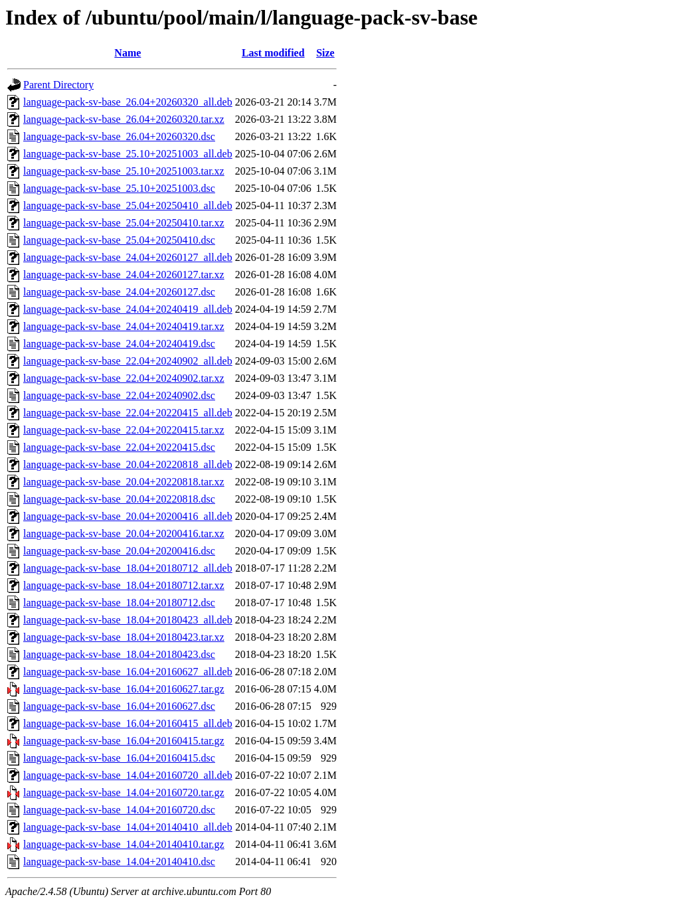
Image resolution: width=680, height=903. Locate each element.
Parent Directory (58, 84)
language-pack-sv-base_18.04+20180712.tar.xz (123, 585)
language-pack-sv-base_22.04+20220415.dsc (119, 447)
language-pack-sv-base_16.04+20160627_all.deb (127, 671)
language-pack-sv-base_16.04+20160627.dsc (119, 706)
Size (325, 52)
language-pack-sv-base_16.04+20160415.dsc (119, 758)
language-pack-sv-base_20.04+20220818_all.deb (127, 464)
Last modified (273, 52)
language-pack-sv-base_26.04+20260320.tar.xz (123, 119)
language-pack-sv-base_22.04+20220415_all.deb (127, 412)
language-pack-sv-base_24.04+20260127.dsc (119, 291)
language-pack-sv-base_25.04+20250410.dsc (119, 240)
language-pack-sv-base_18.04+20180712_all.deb (127, 568)
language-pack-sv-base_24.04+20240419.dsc (119, 343)
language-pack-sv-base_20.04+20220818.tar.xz (123, 481)
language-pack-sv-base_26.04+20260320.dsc (119, 136)
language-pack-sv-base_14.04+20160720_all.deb (127, 775)
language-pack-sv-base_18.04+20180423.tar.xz (123, 637)
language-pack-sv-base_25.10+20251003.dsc (119, 188)
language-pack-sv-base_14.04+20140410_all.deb (127, 827)
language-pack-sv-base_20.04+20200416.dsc (119, 550)
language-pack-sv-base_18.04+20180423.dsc (119, 654)
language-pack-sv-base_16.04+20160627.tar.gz (123, 689)
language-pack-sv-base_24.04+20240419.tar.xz (123, 326)
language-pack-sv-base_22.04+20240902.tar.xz (123, 378)
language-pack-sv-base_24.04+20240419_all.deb (127, 309)
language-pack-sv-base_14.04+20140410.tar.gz (123, 844)
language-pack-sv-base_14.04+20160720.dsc (119, 809)
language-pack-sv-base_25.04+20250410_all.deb (127, 205)
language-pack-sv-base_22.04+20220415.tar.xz (123, 430)
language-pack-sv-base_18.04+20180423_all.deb (127, 619)
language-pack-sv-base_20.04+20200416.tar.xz (123, 533)
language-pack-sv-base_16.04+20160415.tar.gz (123, 740)
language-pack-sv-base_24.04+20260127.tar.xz (123, 274)
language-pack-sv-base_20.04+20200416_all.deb (127, 516)
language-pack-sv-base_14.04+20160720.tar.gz (123, 792)
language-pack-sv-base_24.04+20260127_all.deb (127, 257)
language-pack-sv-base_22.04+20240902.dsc (119, 395)
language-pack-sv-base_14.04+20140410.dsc (119, 861)
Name (127, 52)
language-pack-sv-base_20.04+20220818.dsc (119, 499)
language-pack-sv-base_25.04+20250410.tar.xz (123, 222)
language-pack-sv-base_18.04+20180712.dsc (119, 602)
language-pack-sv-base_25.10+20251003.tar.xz (123, 171)
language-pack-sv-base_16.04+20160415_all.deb (127, 723)
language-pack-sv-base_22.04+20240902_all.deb (127, 361)
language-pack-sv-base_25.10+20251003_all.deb (127, 153)
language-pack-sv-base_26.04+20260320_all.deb (127, 102)
